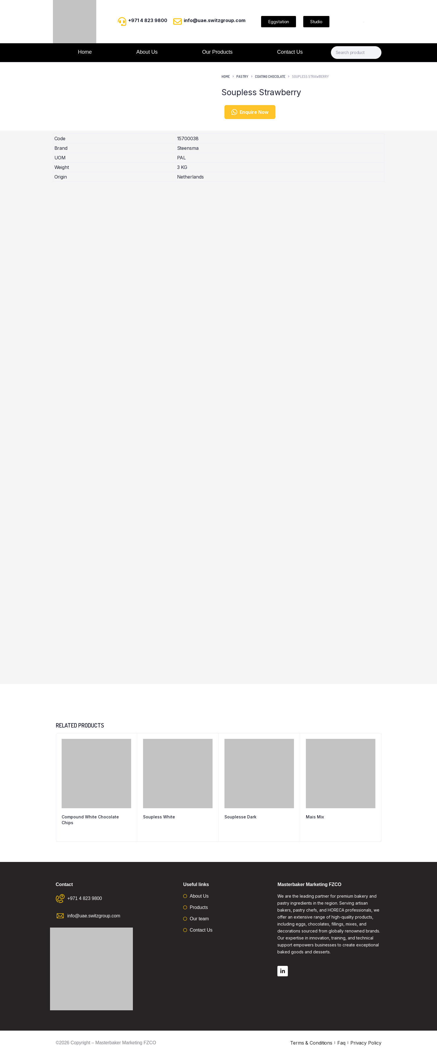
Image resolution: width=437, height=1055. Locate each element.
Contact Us (290, 52)
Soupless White (159, 816)
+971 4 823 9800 (147, 20)
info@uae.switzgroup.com (214, 20)
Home (85, 52)
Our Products (217, 52)
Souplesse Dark (240, 816)
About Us (147, 52)
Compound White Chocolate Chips (90, 819)
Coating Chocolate (270, 76)
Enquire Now (250, 112)
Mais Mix (315, 816)
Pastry (242, 76)
